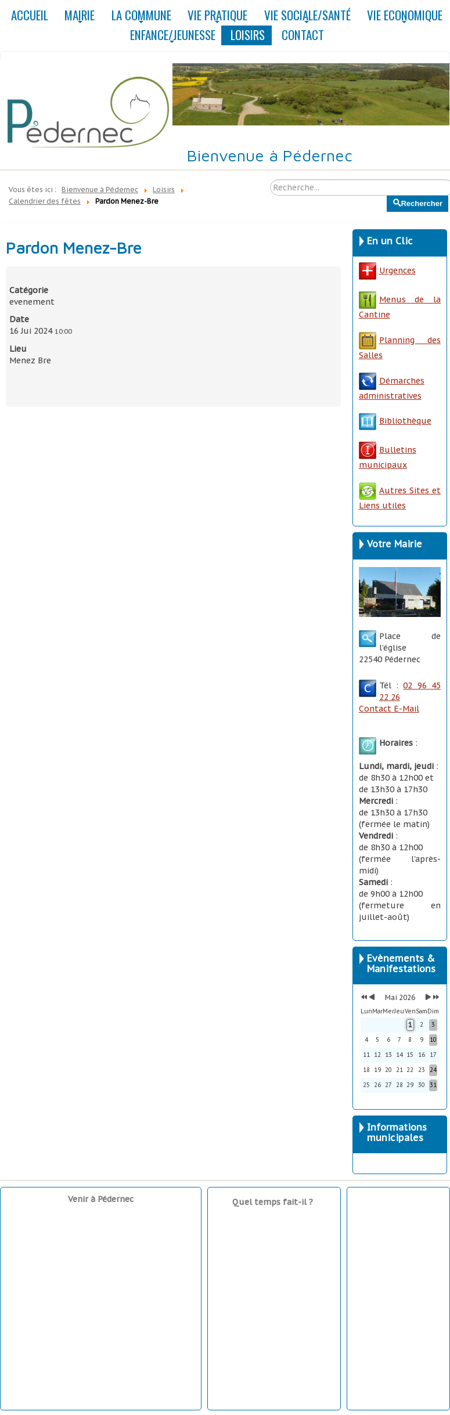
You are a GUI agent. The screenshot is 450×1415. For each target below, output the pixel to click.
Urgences (387, 270)
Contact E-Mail (389, 708)
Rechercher (417, 203)
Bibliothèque (405, 421)
